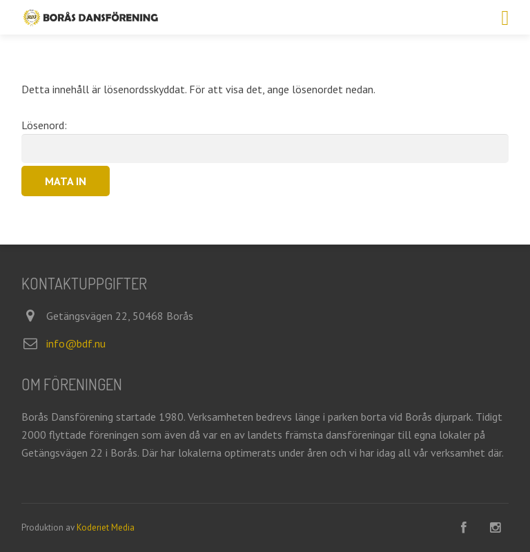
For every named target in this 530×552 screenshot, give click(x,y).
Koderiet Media (106, 527)
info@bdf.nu (76, 343)
